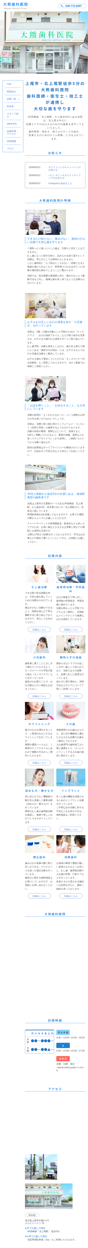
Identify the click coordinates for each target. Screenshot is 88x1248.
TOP (9, 84)
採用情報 (11, 141)
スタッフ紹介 (12, 115)
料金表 (10, 106)
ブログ (10, 148)
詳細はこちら (39, 629)
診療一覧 (13, 99)
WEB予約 (12, 124)
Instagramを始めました (60, 183)
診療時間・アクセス (12, 132)
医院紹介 (11, 91)
